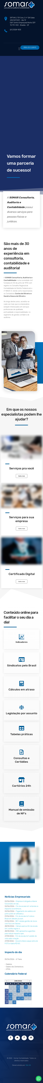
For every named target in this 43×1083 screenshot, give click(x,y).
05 (26, 987)
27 (30, 998)
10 (18, 991)
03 (18, 987)
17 (18, 995)
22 (11, 998)
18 (22, 995)
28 (7, 1002)
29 (11, 1002)
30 (15, 1002)
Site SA (28, 1065)
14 (7, 995)
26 (26, 998)
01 (11, 987)
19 (26, 995)
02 (15, 987)
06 (30, 987)
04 (22, 987)
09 (14, 991)
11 (22, 991)
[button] (29, 47)
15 (11, 995)
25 (22, 998)
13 (30, 991)
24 (18, 998)
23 (15, 998)
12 (26, 991)
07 (7, 991)
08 (11, 991)
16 (15, 995)
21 (7, 998)
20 (30, 995)
